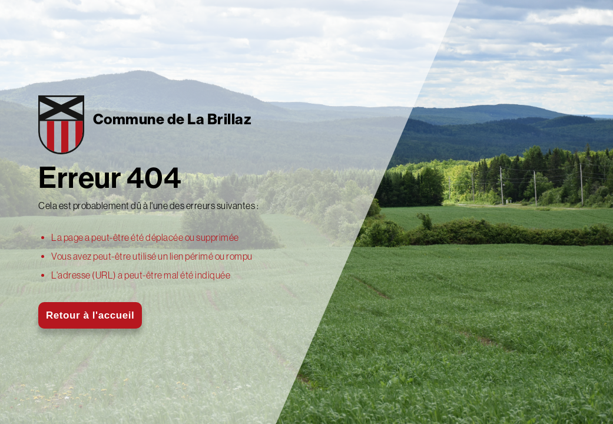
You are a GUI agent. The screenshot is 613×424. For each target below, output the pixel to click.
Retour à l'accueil (90, 315)
